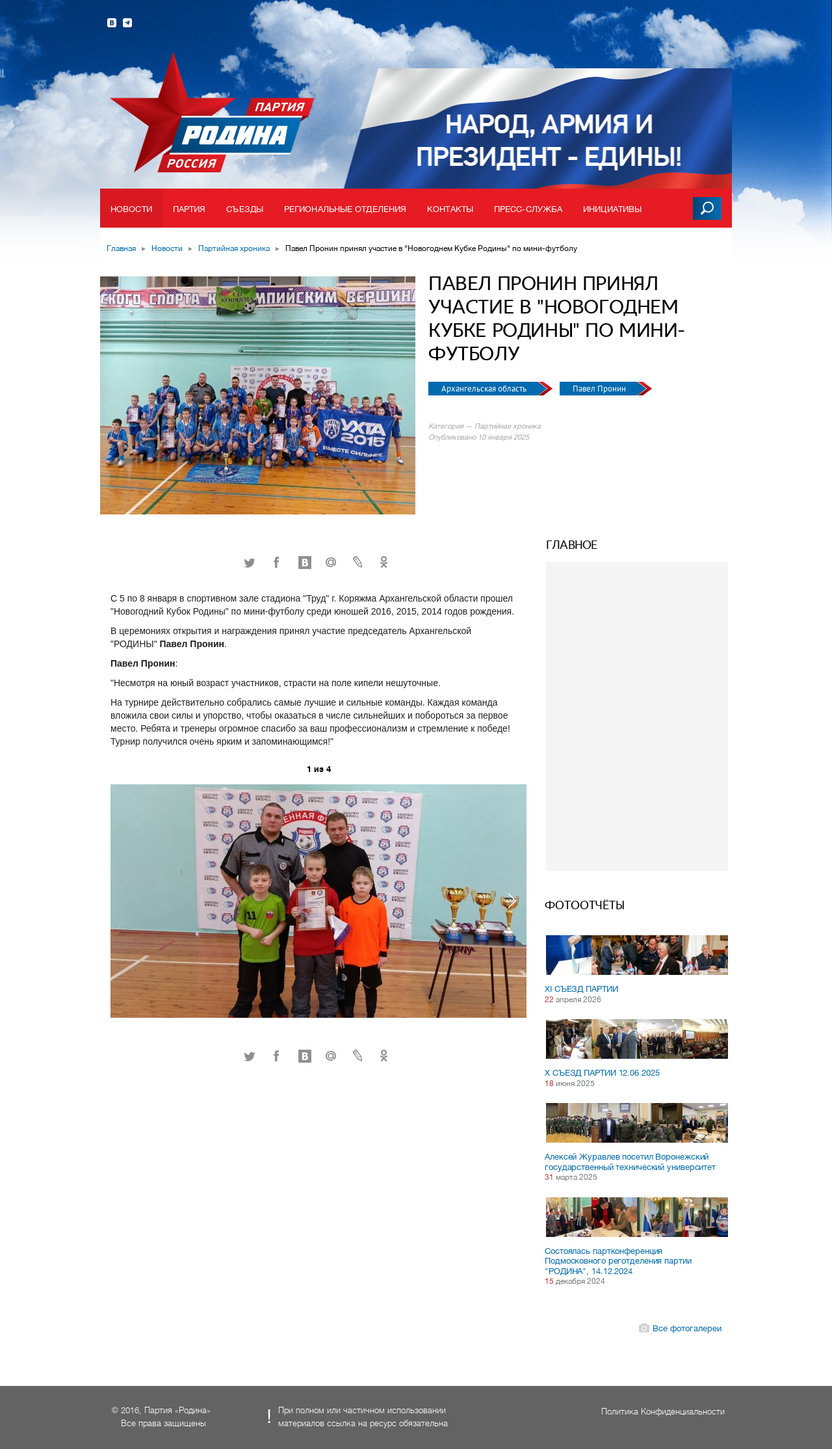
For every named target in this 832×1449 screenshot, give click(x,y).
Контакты (450, 209)
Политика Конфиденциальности (663, 1411)
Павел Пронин (600, 388)
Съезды (244, 209)
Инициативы (612, 209)
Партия (189, 209)
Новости (131, 209)
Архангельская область (484, 388)
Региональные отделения (345, 209)
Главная (121, 248)
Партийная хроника (234, 248)
